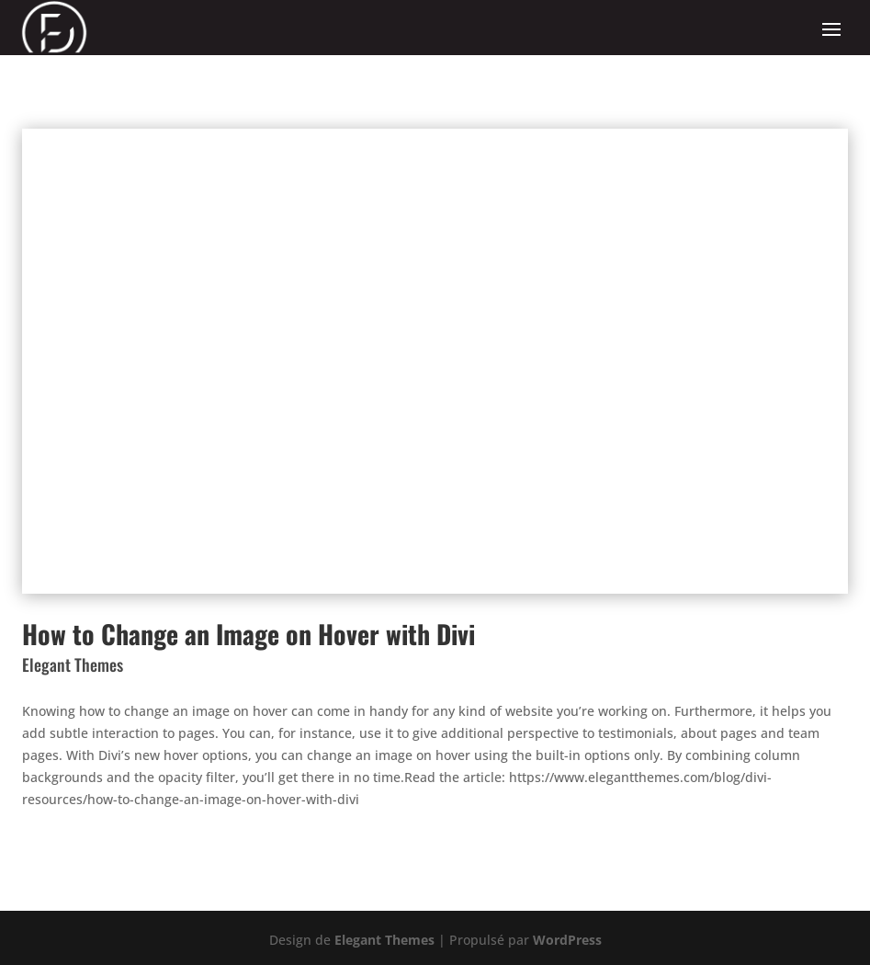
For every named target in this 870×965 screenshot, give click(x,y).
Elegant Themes (384, 939)
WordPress (567, 939)
